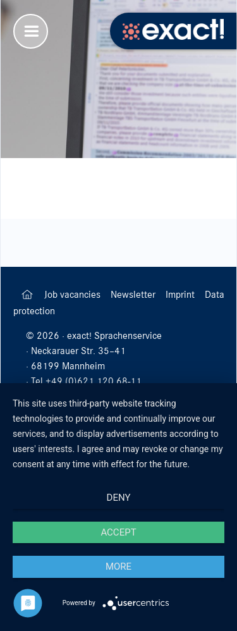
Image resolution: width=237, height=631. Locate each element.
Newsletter (134, 294)
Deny (119, 497)
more (118, 566)
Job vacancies (73, 294)
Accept (118, 532)
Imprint (181, 294)
